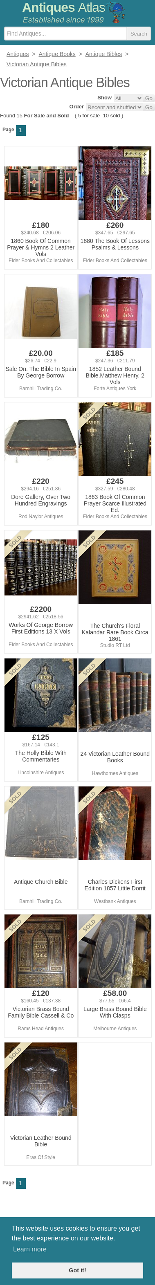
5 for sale (89, 115)
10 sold (111, 115)
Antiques (63, 7)
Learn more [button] (30, 1249)
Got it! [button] (77, 1270)
